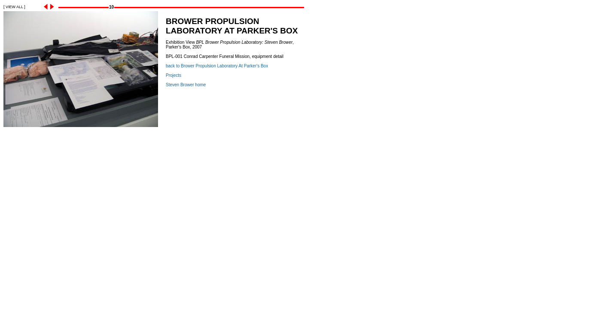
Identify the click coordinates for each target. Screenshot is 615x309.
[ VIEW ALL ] (14, 7)
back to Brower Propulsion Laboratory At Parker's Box (217, 66)
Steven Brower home (186, 84)
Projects (173, 75)
